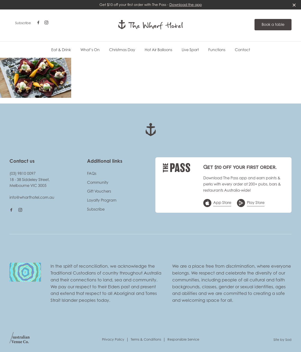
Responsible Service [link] (183, 339)
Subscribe (23, 23)
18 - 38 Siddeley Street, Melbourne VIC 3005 (29, 182)
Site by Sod (282, 340)
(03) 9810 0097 (22, 173)
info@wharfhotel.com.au (31, 197)
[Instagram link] (46, 22)
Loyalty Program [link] (101, 200)
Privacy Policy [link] (113, 339)
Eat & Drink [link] (61, 50)
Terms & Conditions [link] (146, 339)
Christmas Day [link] (122, 50)
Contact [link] (242, 50)
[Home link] (150, 24)
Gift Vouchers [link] (99, 191)
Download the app (185, 4)
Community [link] (97, 182)
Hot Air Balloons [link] (158, 50)
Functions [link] (216, 50)
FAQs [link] (91, 173)
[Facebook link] (38, 22)
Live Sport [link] (190, 50)
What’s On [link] (90, 50)
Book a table (273, 24)
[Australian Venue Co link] (19, 339)
